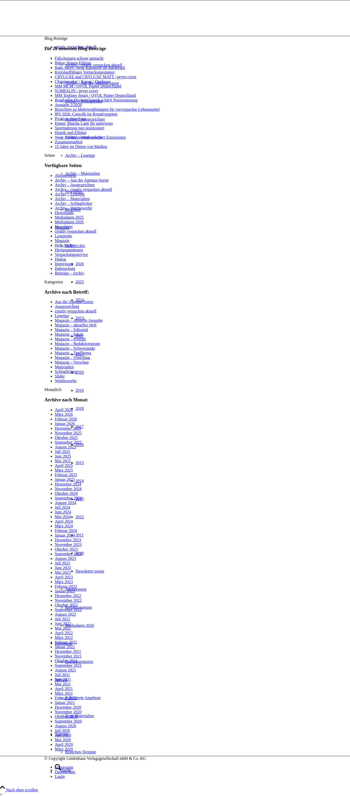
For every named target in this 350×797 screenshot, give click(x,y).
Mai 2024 (63, 516)
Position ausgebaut (70, 118)
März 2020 (64, 749)
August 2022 (65, 614)
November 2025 (68, 433)
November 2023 (68, 544)
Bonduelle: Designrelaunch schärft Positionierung (96, 100)
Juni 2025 (63, 456)
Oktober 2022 (66, 605)
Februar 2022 (66, 642)
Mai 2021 (63, 684)
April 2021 (64, 688)
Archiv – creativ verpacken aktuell (83, 189)
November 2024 (68, 489)
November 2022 (68, 600)
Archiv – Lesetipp (70, 194)
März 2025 (64, 470)
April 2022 (64, 633)
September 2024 (68, 498)
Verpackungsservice (71, 254)
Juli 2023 (62, 563)
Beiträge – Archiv (69, 273)
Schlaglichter (66, 371)
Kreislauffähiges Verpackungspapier (85, 72)
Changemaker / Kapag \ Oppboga (82, 81)
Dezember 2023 (68, 540)
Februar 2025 (66, 475)
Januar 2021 (65, 702)
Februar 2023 (66, 586)
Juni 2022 (63, 623)
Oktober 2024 (66, 493)
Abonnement (65, 175)
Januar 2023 (65, 591)
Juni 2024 (63, 512)
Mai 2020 (63, 740)
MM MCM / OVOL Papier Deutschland (88, 86)
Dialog (60, 259)
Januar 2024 (65, 535)
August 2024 (65, 503)
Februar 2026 (66, 419)
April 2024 (64, 521)
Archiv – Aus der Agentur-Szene (82, 180)
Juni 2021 (63, 679)
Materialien (64, 367)
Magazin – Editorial (71, 329)
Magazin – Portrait (70, 339)
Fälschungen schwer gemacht (79, 58)
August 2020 (65, 726)
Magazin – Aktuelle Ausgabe (79, 320)
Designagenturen (69, 250)
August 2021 (65, 670)
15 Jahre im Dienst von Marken (81, 146)
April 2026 (64, 410)
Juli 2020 (62, 730)
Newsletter (64, 226)
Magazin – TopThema (73, 353)
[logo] (83, 24)
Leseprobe (63, 236)
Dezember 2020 (68, 707)
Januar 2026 (65, 423)
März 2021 (64, 693)
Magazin (62, 240)
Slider (60, 376)
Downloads (64, 212)
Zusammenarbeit (69, 142)
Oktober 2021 (66, 661)
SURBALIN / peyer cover (76, 91)
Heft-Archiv (65, 245)
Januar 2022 (65, 647)
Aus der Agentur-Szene (74, 302)
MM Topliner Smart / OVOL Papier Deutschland (95, 95)
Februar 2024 (66, 530)
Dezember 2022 (68, 595)
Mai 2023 (63, 572)
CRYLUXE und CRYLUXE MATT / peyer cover (95, 77)
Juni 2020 (63, 735)
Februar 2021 (66, 698)
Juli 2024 (62, 507)
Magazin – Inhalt (69, 334)
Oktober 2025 (66, 437)
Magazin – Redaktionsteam (77, 343)
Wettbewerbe (66, 381)
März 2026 (64, 414)
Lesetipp (62, 316)
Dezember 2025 (68, 428)
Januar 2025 (65, 479)
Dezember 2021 (68, 651)
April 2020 (64, 744)
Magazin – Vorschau (72, 362)
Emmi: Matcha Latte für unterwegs (84, 123)
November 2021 (68, 656)
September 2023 (68, 554)
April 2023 (64, 577)
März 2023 (64, 582)
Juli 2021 (62, 675)
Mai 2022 (63, 628)
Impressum (64, 264)
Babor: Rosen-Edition (73, 63)
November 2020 (68, 712)
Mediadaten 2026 (69, 222)
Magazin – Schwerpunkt (75, 348)
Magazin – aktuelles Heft (75, 325)
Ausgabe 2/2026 (68, 105)
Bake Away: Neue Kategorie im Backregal (90, 67)
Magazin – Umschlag (72, 357)
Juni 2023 (63, 568)
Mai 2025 (63, 461)
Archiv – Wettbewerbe (73, 208)
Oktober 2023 (66, 549)
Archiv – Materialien (72, 199)
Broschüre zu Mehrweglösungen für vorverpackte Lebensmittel (107, 109)
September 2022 (68, 609)
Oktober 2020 (66, 716)
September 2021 (68, 665)
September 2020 (68, 721)
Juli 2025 (62, 451)
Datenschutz (65, 268)
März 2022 (64, 637)
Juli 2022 (62, 619)
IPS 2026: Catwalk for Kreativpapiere (86, 114)
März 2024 (64, 526)
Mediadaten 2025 (69, 217)
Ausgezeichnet (67, 306)
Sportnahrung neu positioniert (79, 128)
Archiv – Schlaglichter (73, 203)
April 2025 (64, 465)
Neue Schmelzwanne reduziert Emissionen (90, 137)
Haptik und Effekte (70, 132)
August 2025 (65, 447)
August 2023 (65, 558)
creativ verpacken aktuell (75, 231)
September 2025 (68, 442)
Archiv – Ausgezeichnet (75, 185)
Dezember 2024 (68, 484)
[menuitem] (180, 767)
